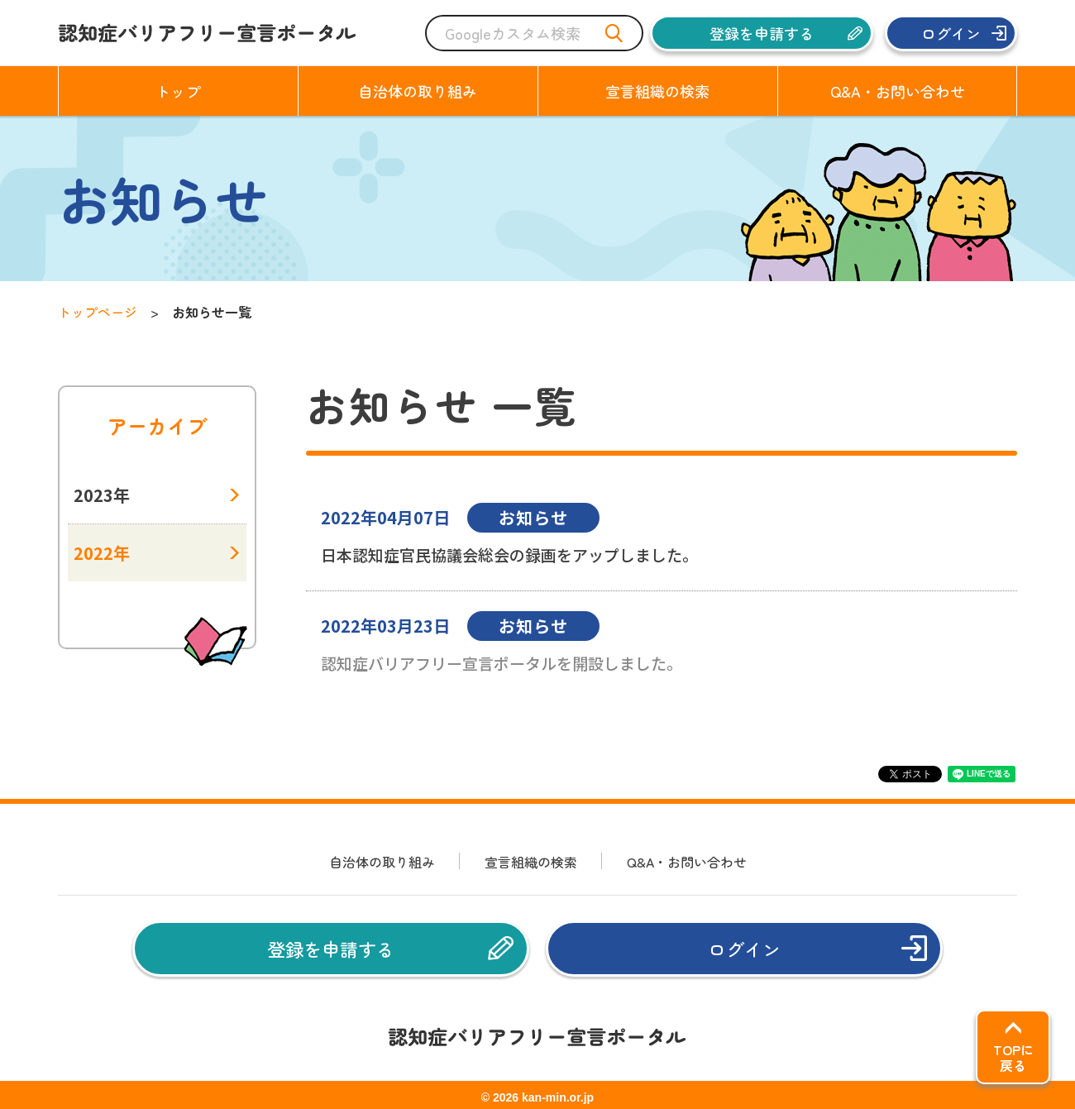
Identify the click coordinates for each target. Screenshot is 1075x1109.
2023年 (102, 495)
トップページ (97, 312)
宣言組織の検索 (531, 862)
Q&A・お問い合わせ (687, 862)
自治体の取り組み (382, 862)
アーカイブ (157, 425)
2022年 (102, 553)
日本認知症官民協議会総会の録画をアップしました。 (509, 554)
